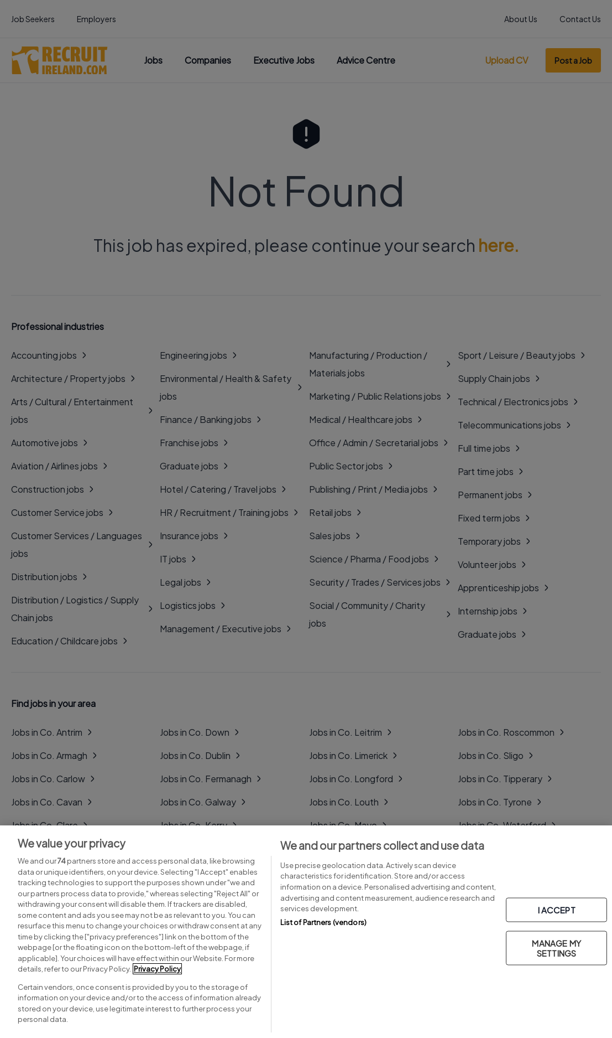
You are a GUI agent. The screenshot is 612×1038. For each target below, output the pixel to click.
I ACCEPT (557, 910)
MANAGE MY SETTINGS (556, 948)
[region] (306, 931)
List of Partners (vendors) (323, 922)
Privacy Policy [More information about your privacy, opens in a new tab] (157, 968)
